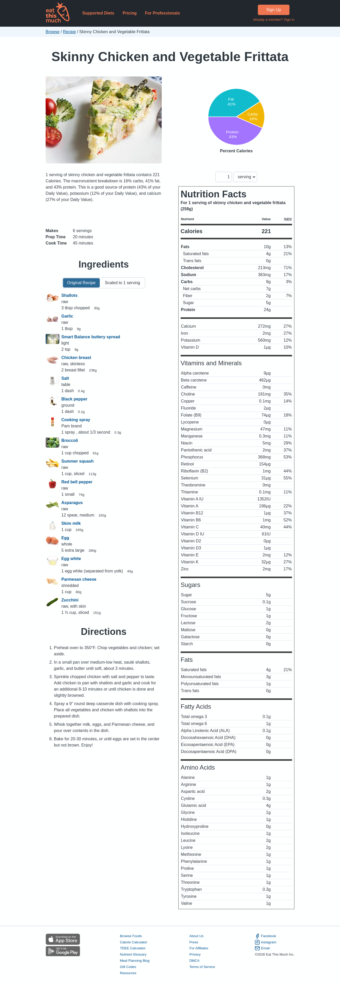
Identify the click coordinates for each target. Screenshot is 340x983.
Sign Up (273, 10)
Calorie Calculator (133, 942)
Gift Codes (128, 967)
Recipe (69, 32)
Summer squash (77, 461)
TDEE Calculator (133, 948)
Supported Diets (98, 13)
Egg (65, 538)
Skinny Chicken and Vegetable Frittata (170, 56)
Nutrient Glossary (133, 954)
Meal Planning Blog (135, 961)
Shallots (69, 295)
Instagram (265, 942)
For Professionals (162, 13)
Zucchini (70, 600)
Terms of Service (202, 967)
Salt (65, 378)
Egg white (71, 558)
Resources (128, 973)
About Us (196, 936)
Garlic (67, 316)
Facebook (265, 936)
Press (193, 942)
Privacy (195, 954)
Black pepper (74, 399)
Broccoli (69, 440)
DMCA (194, 961)
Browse (52, 32)
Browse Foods (131, 936)
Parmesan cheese (78, 579)
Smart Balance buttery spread (90, 337)
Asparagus (72, 502)
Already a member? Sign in (273, 19)
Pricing (130, 13)
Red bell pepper (77, 482)
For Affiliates (198, 948)
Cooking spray (75, 420)
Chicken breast (76, 357)
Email (262, 948)
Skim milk (71, 523)
